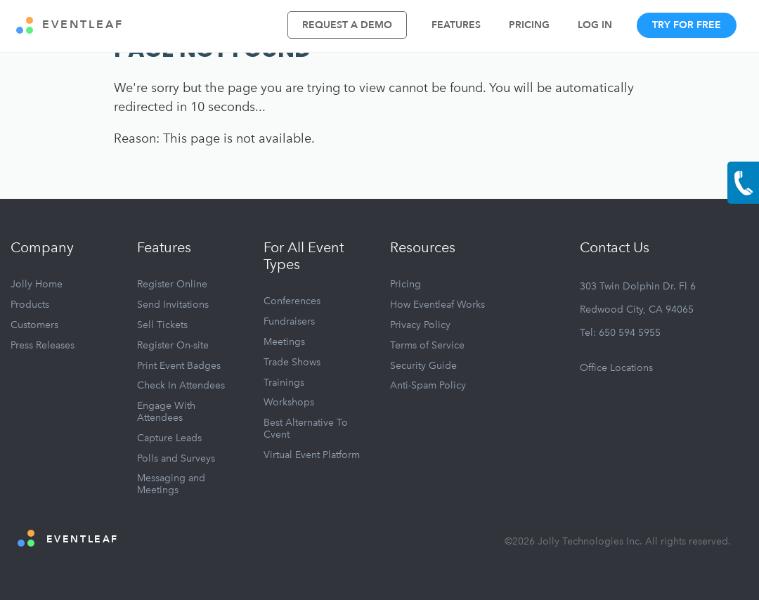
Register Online (172, 284)
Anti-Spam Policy (428, 385)
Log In (595, 25)
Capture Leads (169, 438)
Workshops (289, 402)
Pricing (529, 25)
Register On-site (173, 345)
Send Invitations (173, 305)
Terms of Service (427, 345)
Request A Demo (347, 25)
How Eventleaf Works (437, 305)
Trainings (284, 383)
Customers (34, 325)
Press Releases (42, 345)
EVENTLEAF (70, 25)
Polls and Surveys (176, 458)
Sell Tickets (162, 325)
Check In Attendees (181, 385)
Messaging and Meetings (171, 484)
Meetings (284, 342)
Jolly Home (37, 284)
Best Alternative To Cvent (306, 429)
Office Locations (616, 368)
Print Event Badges (179, 366)
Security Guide (423, 366)
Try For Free (686, 25)
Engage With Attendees (166, 412)
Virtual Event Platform (312, 455)
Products (30, 305)
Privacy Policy (420, 325)
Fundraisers (289, 321)
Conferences (292, 301)
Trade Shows (292, 362)
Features (456, 25)
